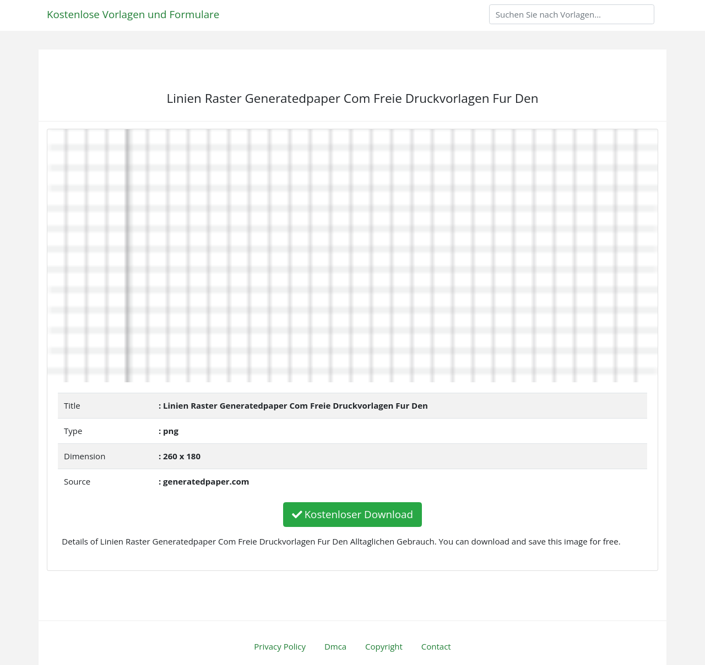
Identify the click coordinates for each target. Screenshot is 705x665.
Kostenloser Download (352, 514)
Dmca (335, 646)
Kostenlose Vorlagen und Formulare (133, 14)
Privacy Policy (280, 646)
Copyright (384, 646)
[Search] (571, 14)
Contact (436, 646)
